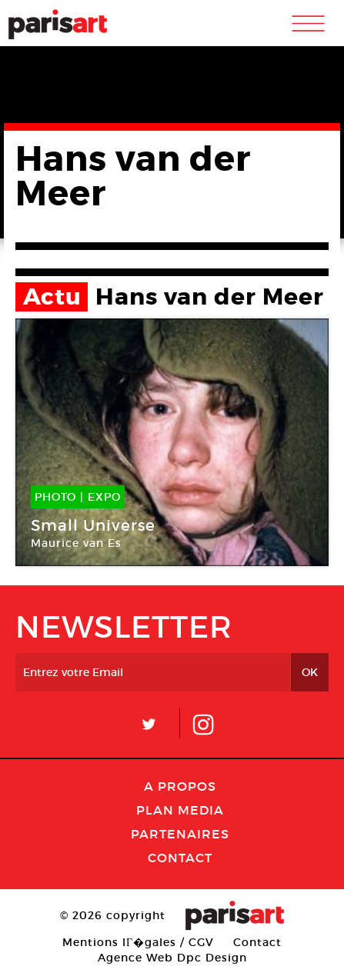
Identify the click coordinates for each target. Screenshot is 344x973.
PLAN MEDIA (180, 810)
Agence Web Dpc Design (172, 958)
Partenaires (180, 833)
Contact (180, 857)
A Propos (180, 786)
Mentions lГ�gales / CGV (138, 942)
